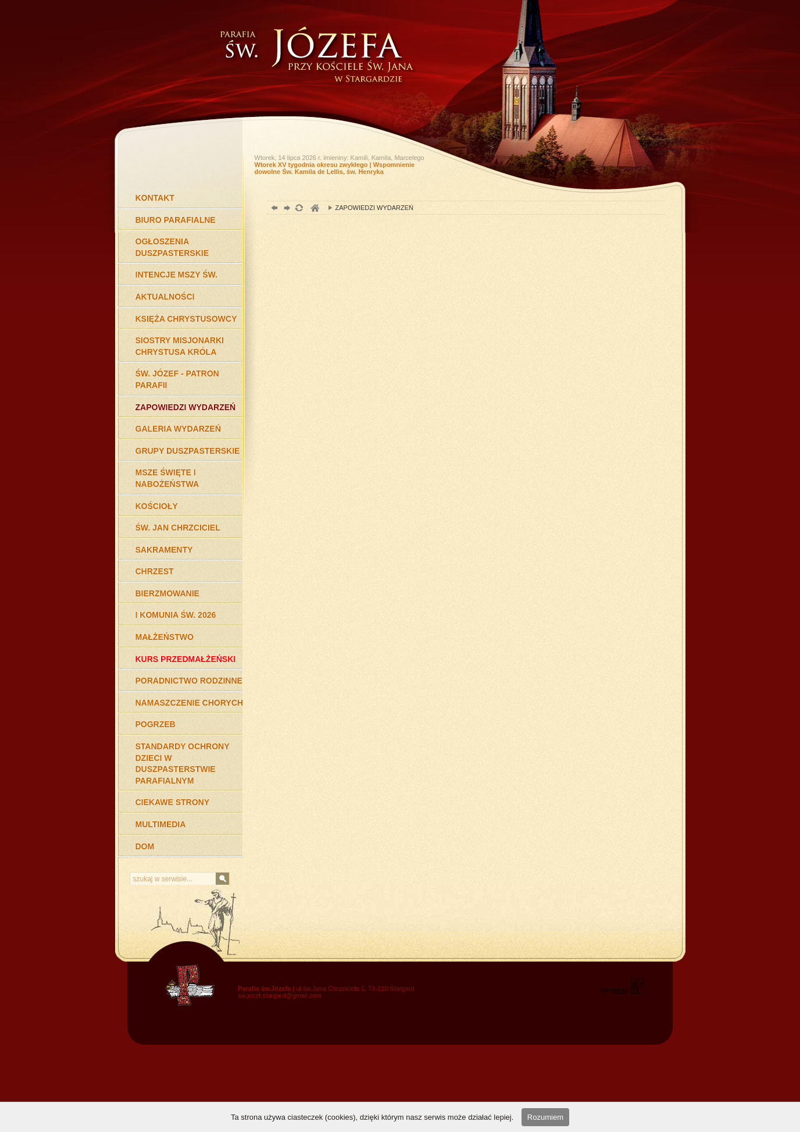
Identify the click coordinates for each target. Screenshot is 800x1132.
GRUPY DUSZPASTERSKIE (187, 450)
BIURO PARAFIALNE (175, 220)
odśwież (298, 209)
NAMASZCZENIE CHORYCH (189, 702)
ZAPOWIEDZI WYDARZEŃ (185, 407)
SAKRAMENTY (164, 549)
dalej (286, 209)
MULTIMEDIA (160, 824)
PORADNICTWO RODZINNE (188, 680)
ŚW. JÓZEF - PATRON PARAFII (177, 379)
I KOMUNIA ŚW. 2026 (175, 615)
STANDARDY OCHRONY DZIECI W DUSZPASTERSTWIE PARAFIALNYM (182, 763)
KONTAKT (154, 197)
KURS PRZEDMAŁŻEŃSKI (185, 659)
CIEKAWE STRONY (172, 802)
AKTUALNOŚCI (165, 296)
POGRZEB (155, 724)
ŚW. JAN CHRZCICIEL (177, 527)
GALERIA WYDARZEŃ (178, 428)
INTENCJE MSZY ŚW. (176, 274)
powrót (273, 209)
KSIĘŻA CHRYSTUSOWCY (186, 318)
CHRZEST (154, 571)
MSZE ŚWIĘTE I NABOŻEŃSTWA (167, 478)
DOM (145, 846)
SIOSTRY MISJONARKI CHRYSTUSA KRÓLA (179, 346)
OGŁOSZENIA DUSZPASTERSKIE (172, 247)
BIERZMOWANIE (167, 593)
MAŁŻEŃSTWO (164, 637)
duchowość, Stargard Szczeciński (314, 209)
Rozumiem (545, 1117)
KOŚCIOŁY (156, 506)
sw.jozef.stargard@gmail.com (280, 995)
